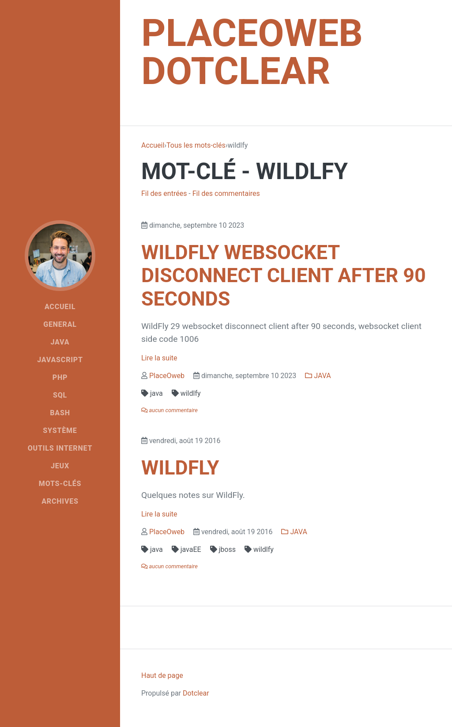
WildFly (180, 467)
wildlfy (186, 393)
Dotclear (196, 693)
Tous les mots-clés (196, 145)
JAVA (318, 375)
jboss (223, 549)
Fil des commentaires (226, 193)
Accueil (152, 145)
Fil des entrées (164, 193)
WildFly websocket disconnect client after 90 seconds (283, 275)
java (152, 393)
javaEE (186, 549)
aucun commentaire (169, 410)
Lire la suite (159, 358)
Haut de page (162, 675)
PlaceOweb (167, 375)
